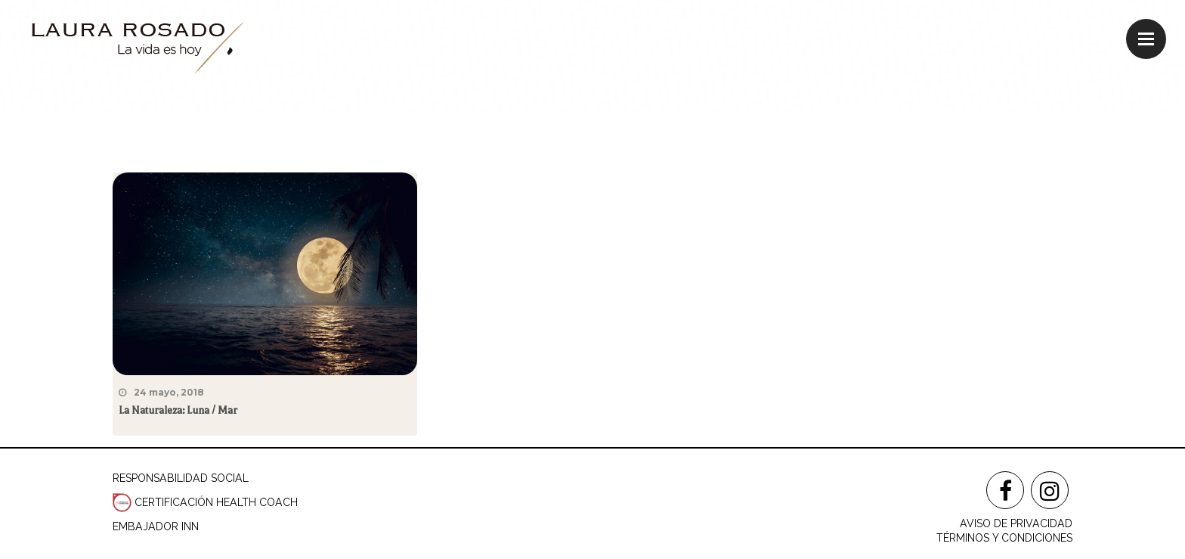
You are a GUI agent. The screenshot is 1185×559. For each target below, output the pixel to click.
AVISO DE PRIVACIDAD (1016, 523)
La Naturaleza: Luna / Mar (178, 410)
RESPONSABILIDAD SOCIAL (181, 478)
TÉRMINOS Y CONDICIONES (1004, 538)
